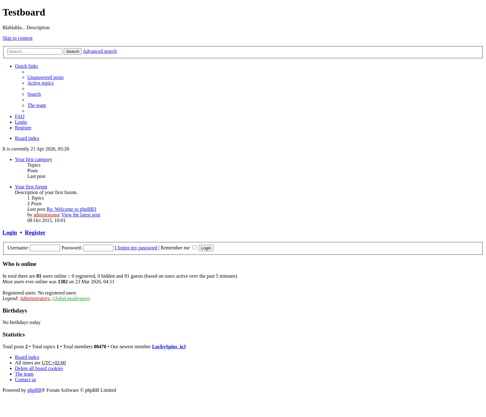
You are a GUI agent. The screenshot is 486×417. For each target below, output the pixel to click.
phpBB (34, 390)
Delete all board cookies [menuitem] (39, 368)
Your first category (33, 159)
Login (9, 232)
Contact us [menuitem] (25, 379)
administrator (47, 214)
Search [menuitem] (34, 94)
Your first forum (31, 186)
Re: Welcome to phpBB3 (71, 209)
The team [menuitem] (36, 105)
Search (72, 51)
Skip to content (17, 38)
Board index (27, 357)
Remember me (178, 247)
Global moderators (71, 298)
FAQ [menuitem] (20, 116)
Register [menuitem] (23, 127)
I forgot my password (136, 247)
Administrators (35, 298)
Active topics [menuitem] (40, 83)
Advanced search (100, 51)
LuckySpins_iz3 (169, 346)
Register (35, 232)
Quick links (26, 66)
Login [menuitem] (21, 122)
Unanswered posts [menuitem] (45, 77)
